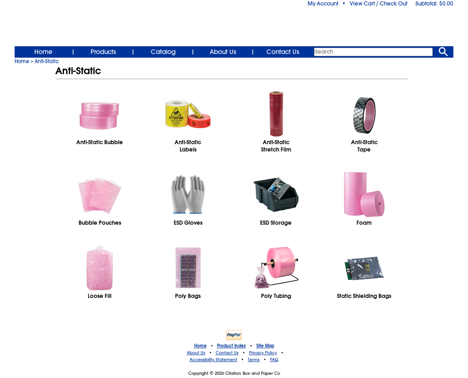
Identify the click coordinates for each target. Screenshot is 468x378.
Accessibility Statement (213, 359)
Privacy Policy (263, 353)
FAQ (274, 359)
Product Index (231, 346)
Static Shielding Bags (364, 296)
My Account (323, 3)
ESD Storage (276, 223)
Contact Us (282, 52)
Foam (364, 223)
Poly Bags (188, 296)
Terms (254, 359)
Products (103, 52)
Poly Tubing (276, 296)
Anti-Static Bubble (99, 142)
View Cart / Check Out (378, 3)
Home (43, 52)
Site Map (265, 346)
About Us (223, 52)
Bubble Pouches (100, 223)
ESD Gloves (188, 223)
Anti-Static (47, 61)
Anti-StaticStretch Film (276, 146)
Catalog (163, 52)
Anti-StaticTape (364, 146)
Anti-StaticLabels (188, 146)
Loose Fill (100, 296)
